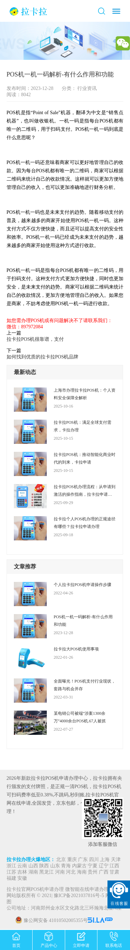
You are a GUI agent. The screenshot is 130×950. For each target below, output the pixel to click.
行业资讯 (86, 88)
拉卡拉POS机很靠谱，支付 (35, 339)
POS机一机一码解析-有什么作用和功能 (83, 620)
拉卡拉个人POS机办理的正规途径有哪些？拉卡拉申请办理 (84, 523)
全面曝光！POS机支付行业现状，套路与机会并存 (84, 685)
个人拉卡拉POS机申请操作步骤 (82, 584)
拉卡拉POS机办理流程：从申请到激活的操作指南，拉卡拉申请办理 (84, 491)
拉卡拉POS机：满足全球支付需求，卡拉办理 (82, 426)
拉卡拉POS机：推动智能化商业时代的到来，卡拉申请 (84, 458)
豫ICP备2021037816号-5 (79, 895)
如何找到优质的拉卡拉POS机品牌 (43, 356)
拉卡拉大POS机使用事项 (76, 649)
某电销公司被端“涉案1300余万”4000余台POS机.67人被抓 (80, 717)
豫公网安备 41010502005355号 (56, 920)
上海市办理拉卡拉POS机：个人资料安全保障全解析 (84, 394)
